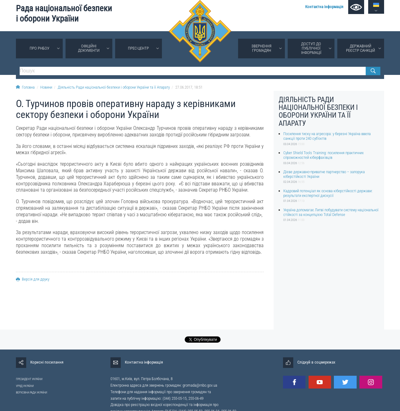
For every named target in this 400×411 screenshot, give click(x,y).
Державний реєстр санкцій (360, 48)
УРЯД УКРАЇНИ (25, 386)
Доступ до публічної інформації (311, 48)
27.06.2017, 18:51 (188, 87)
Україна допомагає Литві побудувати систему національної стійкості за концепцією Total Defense (330, 212)
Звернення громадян (261, 48)
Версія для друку (32, 279)
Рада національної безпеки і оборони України (64, 13)
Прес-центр (138, 48)
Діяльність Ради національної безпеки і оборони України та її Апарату (114, 87)
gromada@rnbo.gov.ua (200, 385)
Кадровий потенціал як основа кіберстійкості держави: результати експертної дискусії (328, 193)
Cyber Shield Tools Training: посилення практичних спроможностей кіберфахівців (323, 155)
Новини (46, 87)
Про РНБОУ (39, 48)
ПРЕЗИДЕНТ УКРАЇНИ (29, 379)
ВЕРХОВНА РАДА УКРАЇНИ (31, 392)
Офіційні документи (89, 48)
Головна (25, 87)
